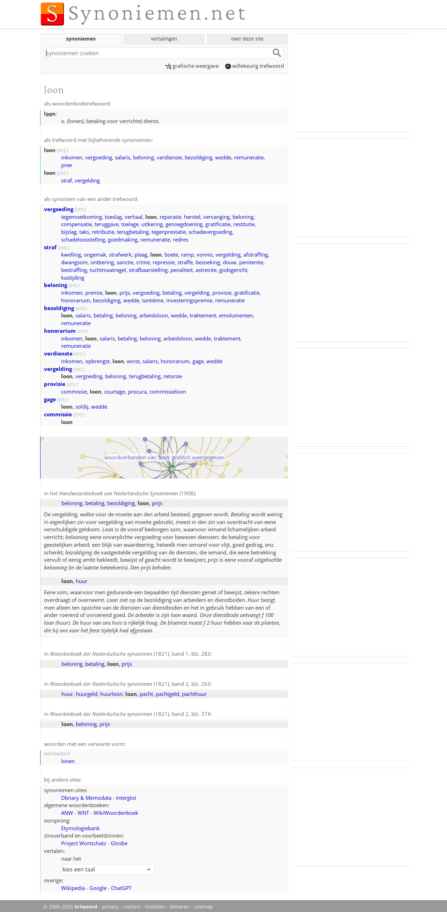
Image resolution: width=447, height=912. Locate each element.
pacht (146, 691)
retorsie (172, 375)
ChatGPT (121, 884)
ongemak (95, 253)
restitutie (244, 223)
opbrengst (97, 360)
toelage (130, 223)
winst (133, 360)
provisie (222, 291)
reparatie (170, 215)
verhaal (133, 215)
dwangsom (74, 261)
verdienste (169, 156)
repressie (164, 261)
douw (229, 261)
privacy (110, 903)
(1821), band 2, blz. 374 (130, 711)
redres (180, 238)
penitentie (251, 261)
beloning (143, 156)
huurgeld (86, 691)
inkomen (71, 156)
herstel (192, 215)
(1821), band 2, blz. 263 (130, 681)
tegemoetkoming (81, 215)
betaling (172, 291)
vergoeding (98, 156)
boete (171, 253)
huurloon (111, 691)
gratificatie (217, 223)
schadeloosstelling (83, 238)
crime (143, 261)
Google (98, 884)
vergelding (87, 179)
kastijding (72, 276)
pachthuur (194, 691)
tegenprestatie (169, 230)
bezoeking (208, 261)
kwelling (71, 253)
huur (81, 579)
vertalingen (164, 38)
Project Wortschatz (83, 839)
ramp (187, 253)
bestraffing (74, 268)
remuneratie (249, 156)
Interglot (126, 794)
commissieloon (167, 390)
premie (93, 291)
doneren (180, 903)
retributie (103, 230)
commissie (74, 390)
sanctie (125, 261)
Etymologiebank (80, 824)
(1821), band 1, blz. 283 (130, 652)
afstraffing (255, 253)
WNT (83, 809)
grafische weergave (192, 65)
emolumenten (236, 314)
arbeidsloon (153, 314)
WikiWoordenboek (116, 809)
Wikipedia (73, 884)
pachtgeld (167, 691)
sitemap (203, 903)
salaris (122, 156)
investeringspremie (189, 299)
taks (84, 230)
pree (66, 164)
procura (137, 390)
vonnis (205, 253)
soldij (81, 405)
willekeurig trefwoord (254, 65)
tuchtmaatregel (108, 268)
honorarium (75, 299)
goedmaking (123, 238)
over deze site (247, 38)
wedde (223, 156)
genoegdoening (184, 223)
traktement (203, 314)
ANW (67, 809)
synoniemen (81, 38)
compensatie (76, 223)
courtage (114, 390)
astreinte (206, 268)
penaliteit (181, 268)
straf (66, 179)
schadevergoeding (210, 230)
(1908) (127, 492)
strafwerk (120, 253)
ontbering (102, 261)
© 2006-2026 (70, 903)
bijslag (68, 230)
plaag (140, 253)
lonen (68, 758)
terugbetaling (133, 230)
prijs (124, 291)
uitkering (152, 223)
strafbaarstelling (148, 268)
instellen (155, 903)
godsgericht (233, 268)
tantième (152, 299)
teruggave (106, 223)
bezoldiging (198, 156)
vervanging (216, 215)
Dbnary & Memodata (86, 794)
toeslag (113, 215)
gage (198, 360)
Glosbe (119, 839)
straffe (185, 261)
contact (131, 903)
